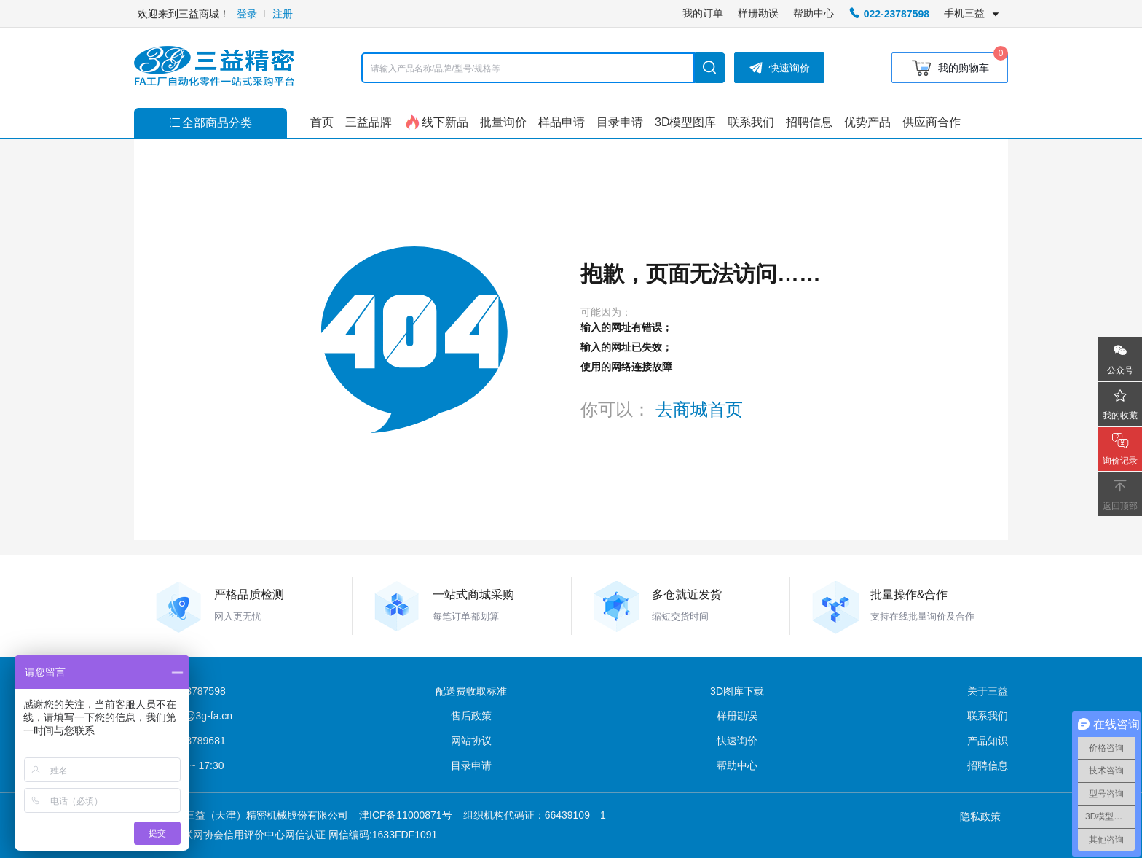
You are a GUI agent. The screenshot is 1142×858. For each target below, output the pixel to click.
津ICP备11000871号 (405, 815)
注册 (282, 14)
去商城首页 (699, 409)
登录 (247, 14)
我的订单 (702, 13)
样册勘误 (758, 13)
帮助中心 (813, 13)
